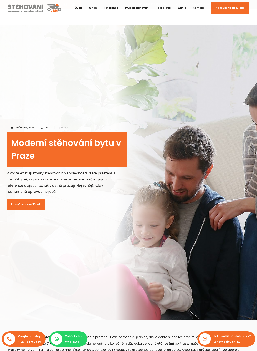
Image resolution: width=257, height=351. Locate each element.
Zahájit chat (74, 336)
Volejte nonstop (29, 336)
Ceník (182, 6)
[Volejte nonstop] (9, 339)
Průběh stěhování (137, 6)
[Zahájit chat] (56, 339)
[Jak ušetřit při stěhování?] (205, 339)
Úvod (78, 6)
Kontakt (198, 6)
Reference (111, 6)
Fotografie (163, 6)
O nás (93, 6)
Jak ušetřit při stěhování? (232, 336)
